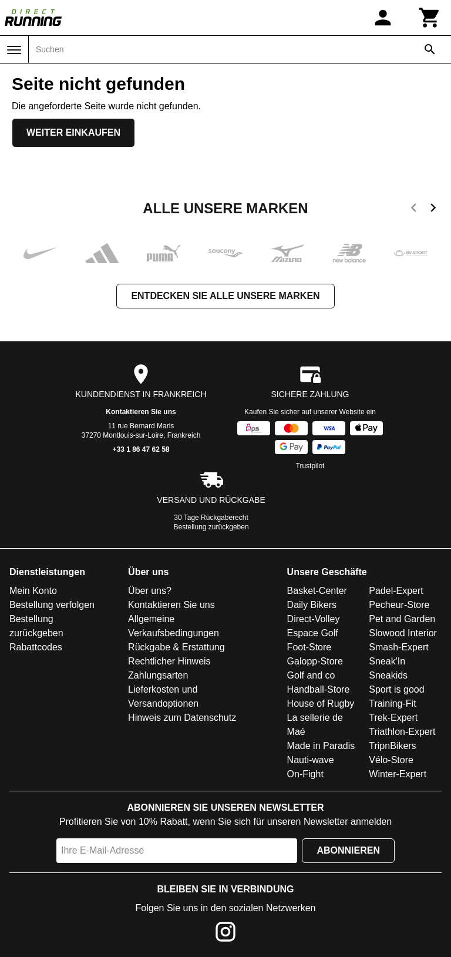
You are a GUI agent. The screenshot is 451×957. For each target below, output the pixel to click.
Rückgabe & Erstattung (176, 647)
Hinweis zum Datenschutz (182, 718)
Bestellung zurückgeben (211, 527)
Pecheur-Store (399, 605)
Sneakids (388, 675)
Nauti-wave (310, 760)
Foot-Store (309, 647)
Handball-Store (318, 689)
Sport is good (396, 689)
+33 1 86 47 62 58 (140, 449)
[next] (433, 209)
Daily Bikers (311, 605)
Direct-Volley (313, 619)
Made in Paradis (321, 746)
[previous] (413, 209)
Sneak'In (387, 661)
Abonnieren (348, 850)
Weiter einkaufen (73, 132)
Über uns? (149, 591)
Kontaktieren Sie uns (141, 412)
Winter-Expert (397, 774)
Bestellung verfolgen (52, 605)
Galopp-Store (315, 661)
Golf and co (311, 675)
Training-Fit (392, 703)
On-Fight (305, 774)
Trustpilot (310, 466)
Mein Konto (33, 591)
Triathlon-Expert (402, 732)
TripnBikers (392, 746)
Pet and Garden (402, 619)
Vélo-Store (391, 760)
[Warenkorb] (430, 17)
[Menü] (14, 50)
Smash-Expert (398, 647)
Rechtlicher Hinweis (169, 661)
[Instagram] (225, 934)
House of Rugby (321, 703)
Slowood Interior (403, 633)
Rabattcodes (35, 647)
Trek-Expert (393, 718)
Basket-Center (317, 591)
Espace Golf (312, 633)
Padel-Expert (396, 591)
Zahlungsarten (158, 675)
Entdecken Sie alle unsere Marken (225, 296)
